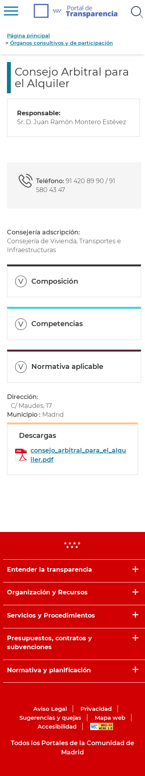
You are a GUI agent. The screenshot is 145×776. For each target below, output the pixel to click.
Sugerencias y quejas (50, 717)
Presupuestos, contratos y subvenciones (49, 643)
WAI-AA (101, 726)
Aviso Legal (50, 708)
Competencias (57, 324)
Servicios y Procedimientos (51, 615)
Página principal (28, 35)
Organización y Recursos (47, 592)
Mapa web (110, 717)
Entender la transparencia (49, 569)
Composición (54, 281)
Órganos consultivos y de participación (61, 43)
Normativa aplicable (67, 366)
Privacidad (96, 708)
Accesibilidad (57, 726)
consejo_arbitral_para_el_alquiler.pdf (78, 455)
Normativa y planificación (49, 670)
